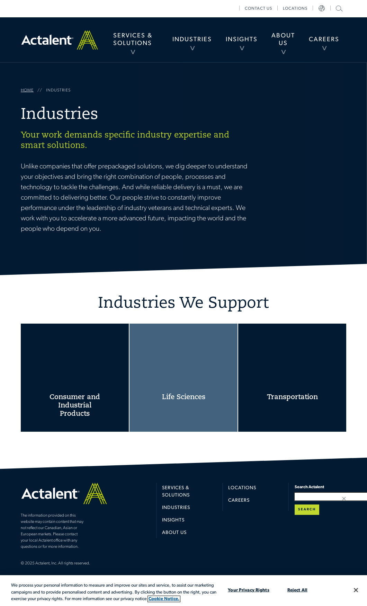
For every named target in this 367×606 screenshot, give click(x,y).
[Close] (356, 590)
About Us (283, 40)
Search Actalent (338, 8)
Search (307, 509)
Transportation (292, 377)
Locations (295, 9)
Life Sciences (183, 377)
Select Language (321, 8)
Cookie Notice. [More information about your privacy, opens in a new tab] (164, 599)
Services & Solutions (132, 40)
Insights (242, 39)
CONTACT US (258, 9)
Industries (192, 39)
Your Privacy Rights (248, 590)
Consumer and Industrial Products (74, 377)
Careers (324, 39)
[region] (183, 590)
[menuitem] (132, 39)
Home (59, 39)
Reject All (297, 590)
